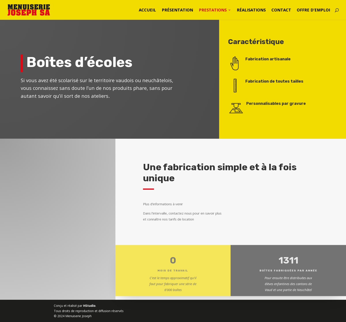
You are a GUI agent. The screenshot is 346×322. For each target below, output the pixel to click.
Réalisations (251, 10)
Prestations (213, 10)
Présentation (177, 10)
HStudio (89, 305)
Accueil (147, 10)
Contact (281, 10)
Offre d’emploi (313, 10)
